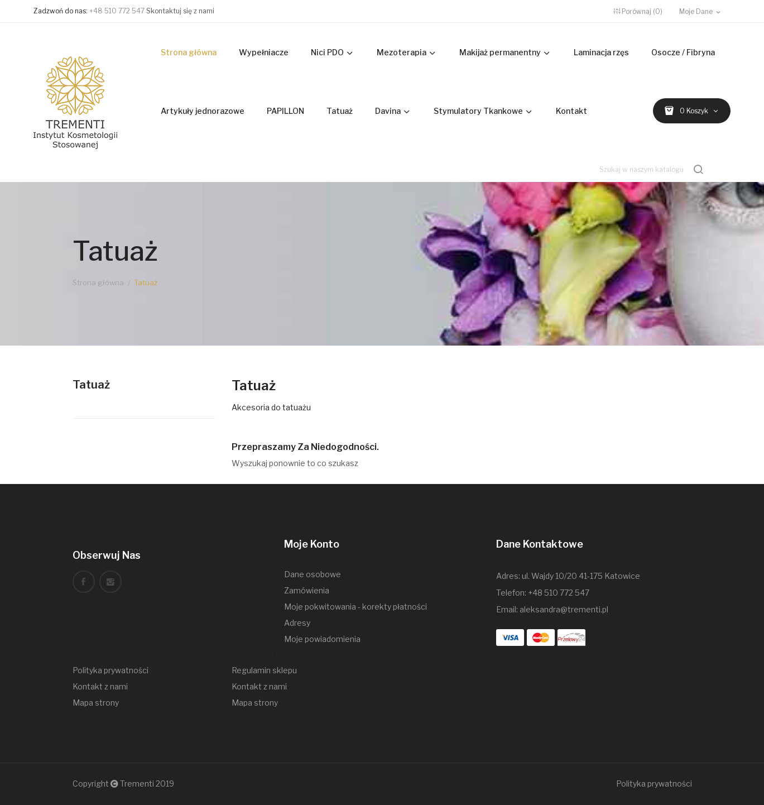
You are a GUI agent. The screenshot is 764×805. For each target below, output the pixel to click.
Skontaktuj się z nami (180, 11)
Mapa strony (96, 702)
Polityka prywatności (110, 670)
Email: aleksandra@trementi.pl (552, 609)
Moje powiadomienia (322, 639)
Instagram (110, 582)
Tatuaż (91, 384)
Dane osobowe (312, 574)
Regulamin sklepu (264, 670)
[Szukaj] (652, 169)
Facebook (84, 582)
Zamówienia (306, 590)
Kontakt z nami (100, 686)
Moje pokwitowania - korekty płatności (355, 606)
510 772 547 (566, 592)
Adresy (297, 622)
